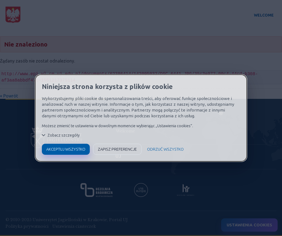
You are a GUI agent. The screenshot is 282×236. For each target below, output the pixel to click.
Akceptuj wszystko (65, 149)
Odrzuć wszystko (165, 149)
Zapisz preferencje (117, 149)
